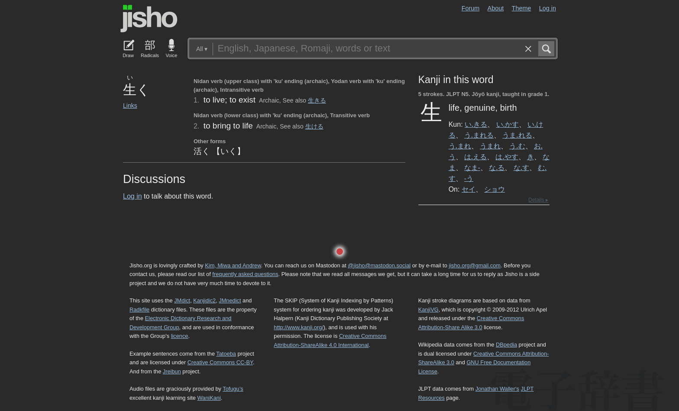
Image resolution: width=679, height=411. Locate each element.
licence (179, 336)
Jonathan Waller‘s (497, 388)
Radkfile (139, 309)
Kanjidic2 (204, 300)
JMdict (182, 300)
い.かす (507, 124)
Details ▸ (538, 200)
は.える (475, 156)
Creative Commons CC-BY (220, 362)
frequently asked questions (245, 274)
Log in (547, 8)
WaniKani (209, 398)
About (496, 8)
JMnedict (230, 300)
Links (130, 105)
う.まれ (460, 146)
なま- (472, 167)
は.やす (506, 156)
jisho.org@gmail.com (475, 265)
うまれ (490, 146)
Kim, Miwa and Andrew (233, 265)
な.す (521, 167)
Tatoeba (226, 353)
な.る (496, 167)
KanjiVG (428, 309)
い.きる (476, 124)
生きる (317, 100)
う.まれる (479, 135)
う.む (517, 146)
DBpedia (506, 344)
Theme (521, 8)
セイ (468, 189)
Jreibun (172, 371)
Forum (471, 8)
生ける (314, 126)
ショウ (494, 189)
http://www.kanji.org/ (298, 327)
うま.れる (517, 135)
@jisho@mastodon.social (379, 265)
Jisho (149, 18)
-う (468, 178)
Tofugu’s (233, 388)
